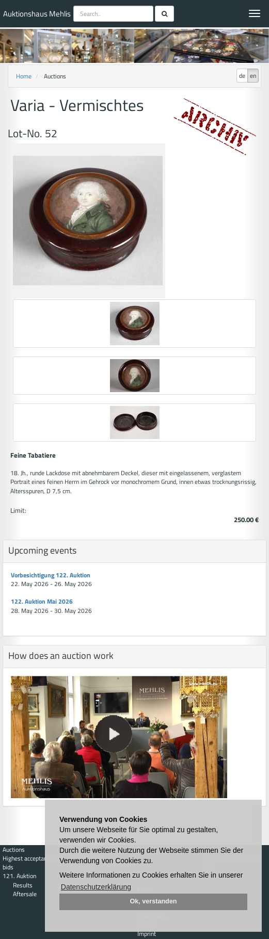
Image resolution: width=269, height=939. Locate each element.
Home (23, 76)
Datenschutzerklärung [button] (96, 887)
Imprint (146, 933)
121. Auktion (19, 876)
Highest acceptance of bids (31, 862)
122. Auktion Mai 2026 (42, 601)
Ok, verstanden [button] (153, 901)
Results (23, 885)
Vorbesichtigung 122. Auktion (50, 575)
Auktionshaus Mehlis (37, 14)
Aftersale (25, 894)
